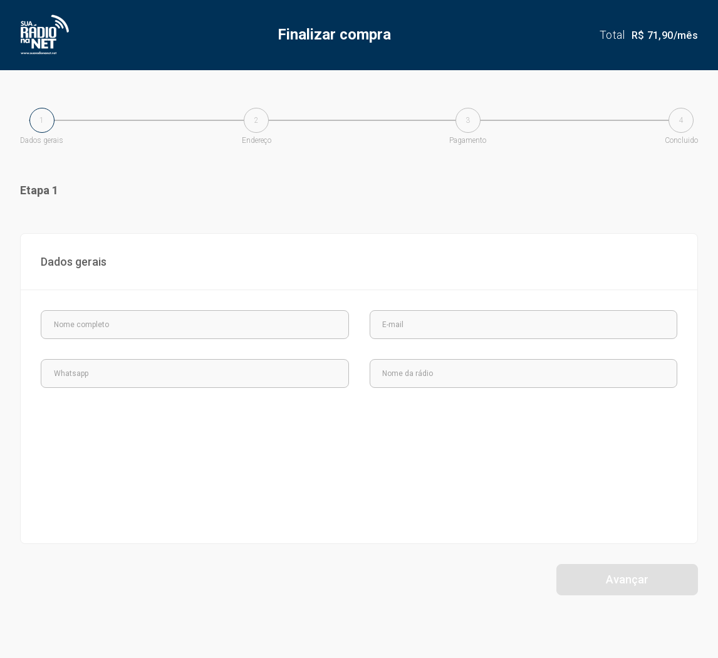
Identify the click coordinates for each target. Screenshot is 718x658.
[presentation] (134, 432)
